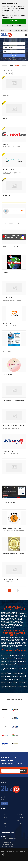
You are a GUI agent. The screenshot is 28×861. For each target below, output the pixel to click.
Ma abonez (23, 770)
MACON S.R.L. (6, 118)
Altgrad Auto (7, 195)
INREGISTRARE (24, 30)
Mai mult (5, 803)
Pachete (4, 826)
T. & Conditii (19, 817)
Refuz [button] (14, 23)
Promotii (4, 823)
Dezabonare (4, 773)
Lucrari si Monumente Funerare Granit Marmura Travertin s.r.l (14, 93)
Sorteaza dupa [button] (8, 73)
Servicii (3, 820)
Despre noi (18, 814)
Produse (4, 817)
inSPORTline (6, 144)
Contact (18, 823)
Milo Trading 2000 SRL (9, 170)
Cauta (14, 55)
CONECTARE (17, 30)
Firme (3, 814)
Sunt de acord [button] (14, 20)
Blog (17, 820)
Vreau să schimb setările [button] (14, 25)
